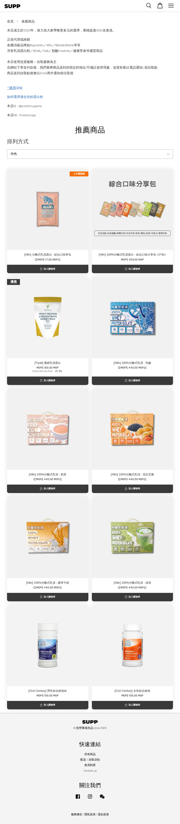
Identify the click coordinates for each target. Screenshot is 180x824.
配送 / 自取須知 (90, 760)
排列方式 (18, 141)
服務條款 (76, 814)
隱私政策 (90, 814)
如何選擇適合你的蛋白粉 (25, 97)
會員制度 (90, 765)
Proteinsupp (27, 115)
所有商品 (90, 754)
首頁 (10, 21)
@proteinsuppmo (30, 106)
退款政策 (103, 814)
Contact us (90, 771)
